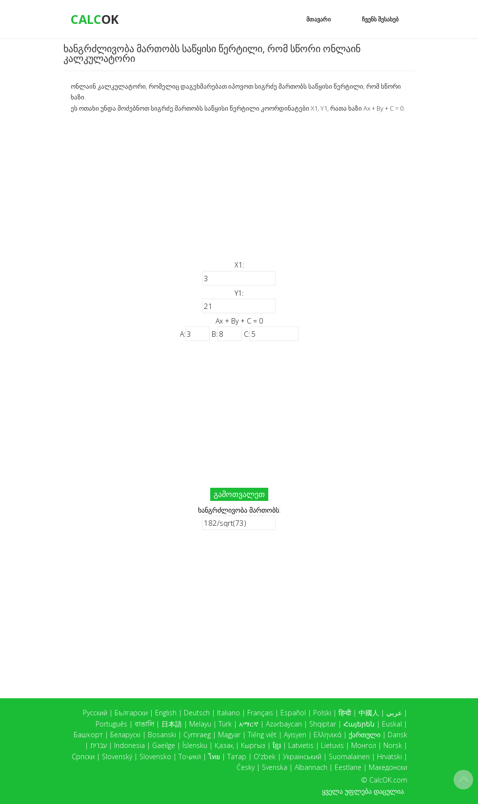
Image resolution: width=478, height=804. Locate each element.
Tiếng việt (262, 734)
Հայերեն (359, 723)
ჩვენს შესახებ (380, 19)
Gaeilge (163, 745)
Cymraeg (197, 734)
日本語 (171, 723)
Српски (83, 756)
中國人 (368, 712)
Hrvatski (389, 756)
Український (302, 756)
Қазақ (224, 745)
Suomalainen (349, 756)
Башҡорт (88, 734)
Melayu (200, 723)
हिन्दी (345, 712)
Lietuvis (332, 745)
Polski (322, 712)
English (166, 712)
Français (260, 712)
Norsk (392, 745)
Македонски (388, 767)
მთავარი (318, 19)
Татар (236, 756)
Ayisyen (295, 734)
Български (131, 712)
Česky (246, 767)
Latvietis (301, 745)
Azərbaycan (284, 723)
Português (111, 723)
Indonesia (129, 745)
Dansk (397, 734)
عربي (394, 712)
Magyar (229, 734)
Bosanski (162, 734)
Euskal (392, 723)
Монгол (363, 745)
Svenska (274, 767)
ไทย (214, 756)
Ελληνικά (327, 734)
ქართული (364, 734)
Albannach (311, 767)
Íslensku (194, 745)
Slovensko (155, 756)
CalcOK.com (388, 780)
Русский (95, 712)
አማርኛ (249, 723)
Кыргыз (253, 745)
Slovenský (117, 756)
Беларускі (125, 734)
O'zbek (265, 756)
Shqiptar (322, 723)
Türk (225, 723)
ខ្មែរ (277, 745)
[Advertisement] (239, 186)
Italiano (228, 712)
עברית (98, 745)
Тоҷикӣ (190, 756)
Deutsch (197, 712)
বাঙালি (144, 723)
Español (293, 712)
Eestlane (348, 767)
